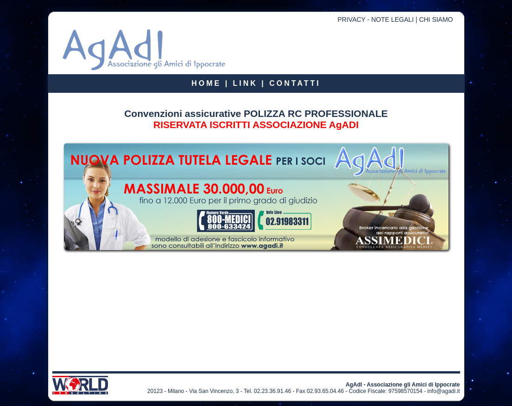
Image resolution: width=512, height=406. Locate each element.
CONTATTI (295, 83)
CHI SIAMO (436, 19)
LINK (245, 83)
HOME (206, 83)
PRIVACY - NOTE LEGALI (376, 19)
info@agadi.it (443, 391)
